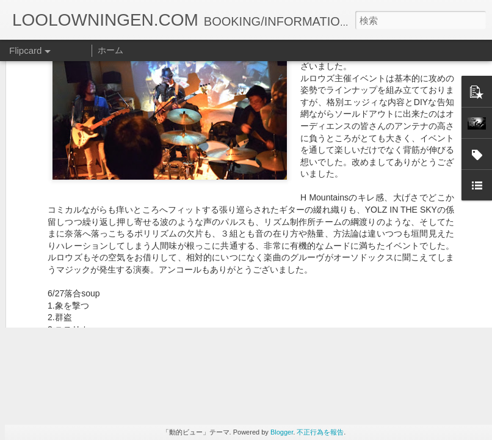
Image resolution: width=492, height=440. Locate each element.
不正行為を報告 (320, 432)
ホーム (110, 50)
